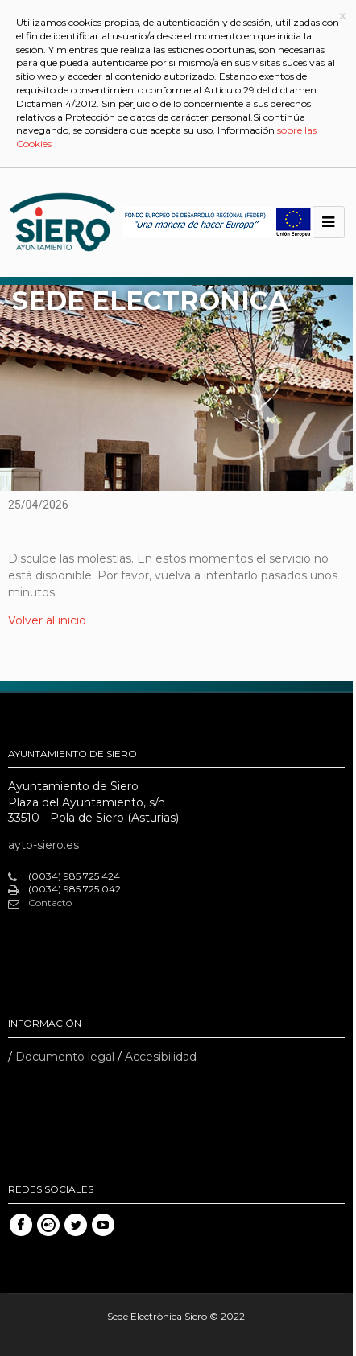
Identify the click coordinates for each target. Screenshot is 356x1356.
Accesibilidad (161, 1056)
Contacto (40, 902)
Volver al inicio (47, 620)
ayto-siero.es (43, 845)
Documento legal (64, 1056)
